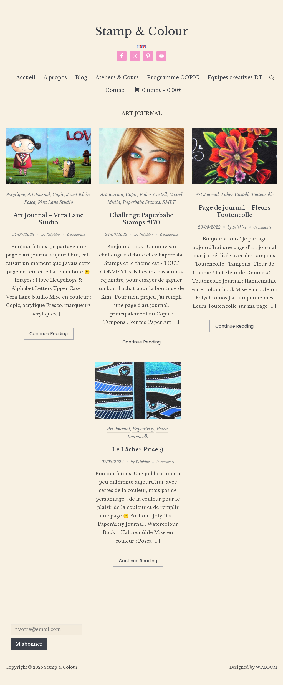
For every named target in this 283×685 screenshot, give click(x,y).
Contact (115, 96)
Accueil (25, 83)
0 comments (77, 240)
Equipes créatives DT (235, 83)
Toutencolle (262, 200)
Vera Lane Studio (55, 208)
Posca (30, 208)
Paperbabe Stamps (141, 208)
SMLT (168, 208)
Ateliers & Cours (117, 83)
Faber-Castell (153, 200)
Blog (81, 83)
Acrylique (15, 200)
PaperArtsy (143, 434)
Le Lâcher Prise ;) (137, 455)
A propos (55, 83)
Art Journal (38, 200)
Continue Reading (48, 339)
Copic (58, 200)
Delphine (52, 240)
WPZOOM (266, 673)
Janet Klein (78, 200)
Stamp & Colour (141, 34)
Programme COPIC (173, 83)
